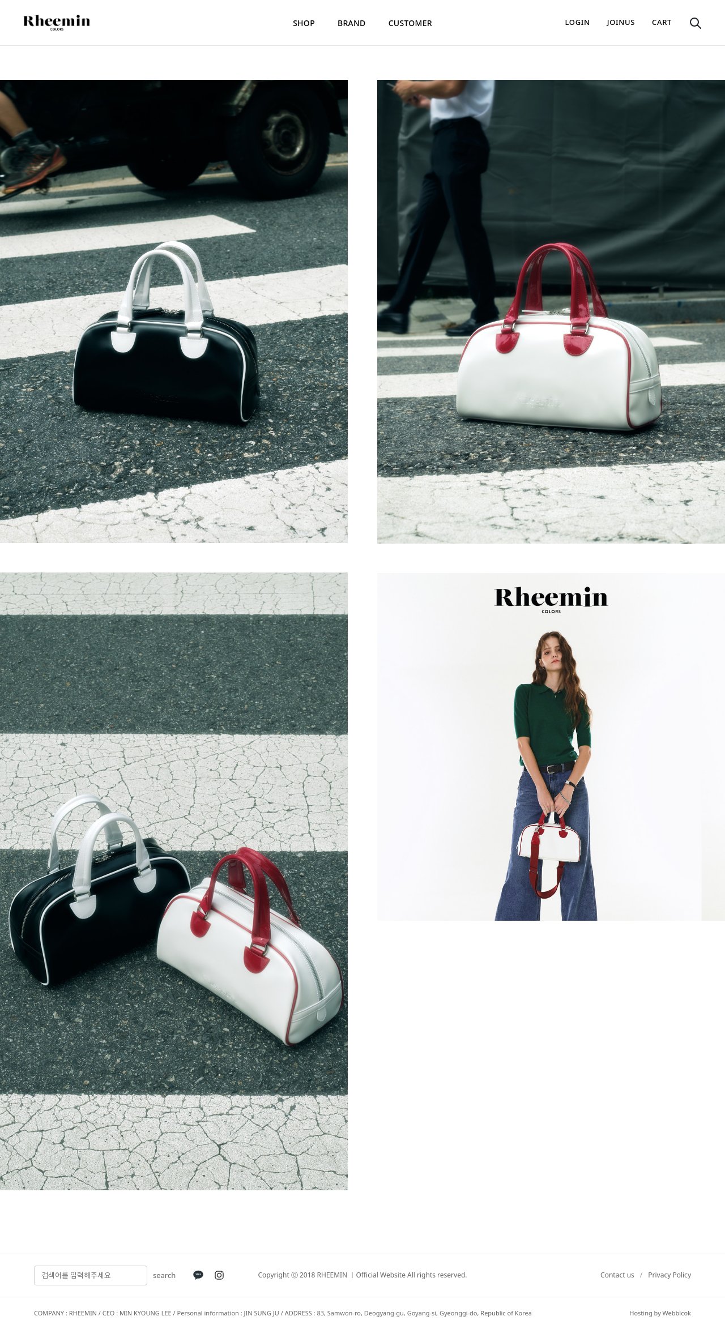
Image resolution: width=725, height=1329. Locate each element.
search (164, 1275)
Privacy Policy (669, 1275)
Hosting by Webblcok (660, 1313)
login (577, 22)
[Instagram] (219, 1275)
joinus (621, 22)
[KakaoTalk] (198, 1275)
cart (662, 22)
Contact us (617, 1275)
